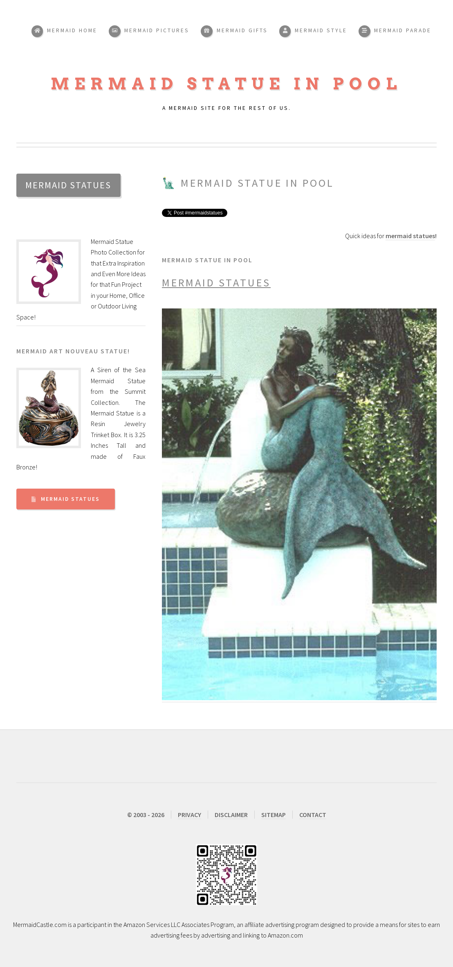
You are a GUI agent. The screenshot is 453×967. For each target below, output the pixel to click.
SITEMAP (273, 815)
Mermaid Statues (70, 499)
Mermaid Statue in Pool (226, 84)
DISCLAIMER (231, 815)
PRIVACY (189, 815)
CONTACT (312, 815)
